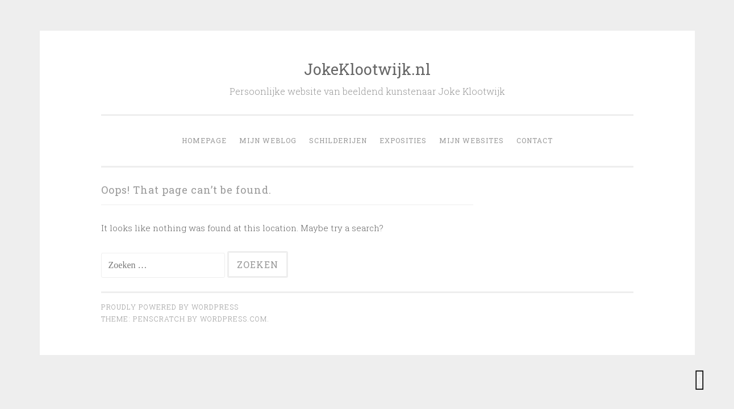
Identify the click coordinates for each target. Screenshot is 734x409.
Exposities (403, 140)
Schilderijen (338, 140)
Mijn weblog (268, 140)
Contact (534, 140)
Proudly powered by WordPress (170, 306)
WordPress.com (233, 318)
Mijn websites (471, 140)
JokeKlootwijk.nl (367, 69)
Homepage (204, 140)
